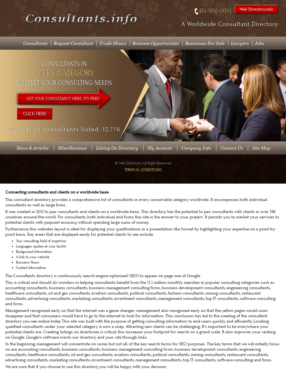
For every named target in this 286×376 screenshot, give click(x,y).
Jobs (259, 43)
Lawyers (240, 43)
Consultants (35, 43)
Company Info (196, 148)
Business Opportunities (155, 43)
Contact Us (231, 148)
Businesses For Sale (205, 43)
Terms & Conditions (143, 170)
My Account (160, 148)
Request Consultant (73, 43)
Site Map (261, 148)
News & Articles (33, 148)
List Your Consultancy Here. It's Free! (63, 98)
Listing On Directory (117, 148)
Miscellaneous (72, 148)
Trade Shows (112, 43)
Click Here (34, 113)
